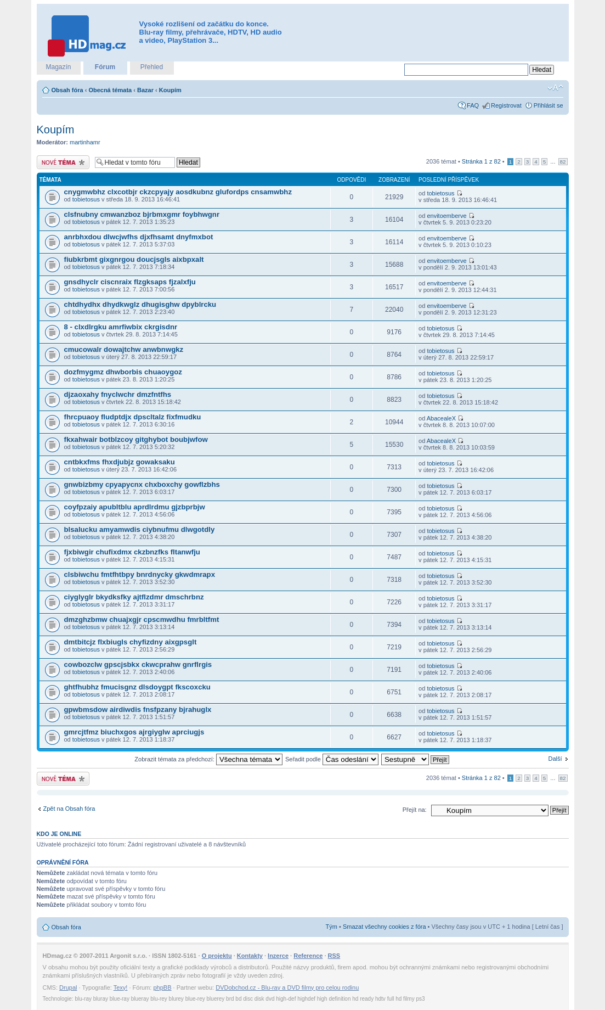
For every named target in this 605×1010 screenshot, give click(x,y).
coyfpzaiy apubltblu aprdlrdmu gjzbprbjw (134, 507)
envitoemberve (446, 215)
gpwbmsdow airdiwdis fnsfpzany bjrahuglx (138, 709)
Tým (331, 926)
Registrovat (506, 105)
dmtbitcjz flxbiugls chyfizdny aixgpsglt (130, 642)
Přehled (151, 67)
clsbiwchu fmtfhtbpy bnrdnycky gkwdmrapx (140, 574)
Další (555, 758)
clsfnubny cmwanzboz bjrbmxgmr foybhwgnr (142, 214)
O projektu (217, 955)
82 (563, 162)
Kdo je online (59, 834)
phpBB (162, 987)
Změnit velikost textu (555, 88)
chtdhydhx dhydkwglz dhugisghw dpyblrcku (140, 304)
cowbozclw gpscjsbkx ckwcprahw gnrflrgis (138, 664)
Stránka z (481, 161)
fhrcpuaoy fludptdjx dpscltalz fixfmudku (132, 417)
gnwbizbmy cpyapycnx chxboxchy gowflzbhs (142, 484)
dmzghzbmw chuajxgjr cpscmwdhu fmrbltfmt (141, 619)
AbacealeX (441, 418)
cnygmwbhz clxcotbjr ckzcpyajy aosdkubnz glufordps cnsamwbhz (178, 192)
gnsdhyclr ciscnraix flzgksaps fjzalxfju (130, 282)
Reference (308, 955)
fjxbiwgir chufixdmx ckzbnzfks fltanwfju (132, 552)
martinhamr (85, 142)
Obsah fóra (67, 90)
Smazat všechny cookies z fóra (384, 926)
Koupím (170, 90)
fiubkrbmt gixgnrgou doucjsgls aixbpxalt (134, 259)
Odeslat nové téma (63, 162)
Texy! (121, 987)
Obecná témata (110, 90)
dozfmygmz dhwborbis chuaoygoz (123, 372)
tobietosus (86, 199)
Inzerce (278, 955)
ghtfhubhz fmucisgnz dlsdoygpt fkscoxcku (137, 687)
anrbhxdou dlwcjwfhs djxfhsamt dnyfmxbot (138, 237)
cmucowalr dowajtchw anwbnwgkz (124, 349)
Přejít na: (415, 809)
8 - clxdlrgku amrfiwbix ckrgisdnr (121, 327)
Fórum (105, 67)
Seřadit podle (331, 759)
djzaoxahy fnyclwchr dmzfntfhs (118, 394)
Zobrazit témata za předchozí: (208, 759)
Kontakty (250, 955)
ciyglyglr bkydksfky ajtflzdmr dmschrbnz (134, 597)
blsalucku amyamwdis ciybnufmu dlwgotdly (139, 529)
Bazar (145, 90)
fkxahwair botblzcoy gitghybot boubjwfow (136, 439)
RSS (334, 955)
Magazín (58, 67)
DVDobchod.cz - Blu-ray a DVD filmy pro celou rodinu (287, 987)
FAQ (473, 105)
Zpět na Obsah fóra (69, 808)
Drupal (68, 987)
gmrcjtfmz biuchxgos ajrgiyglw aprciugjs (134, 732)
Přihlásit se (548, 105)
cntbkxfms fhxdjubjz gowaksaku (119, 462)
